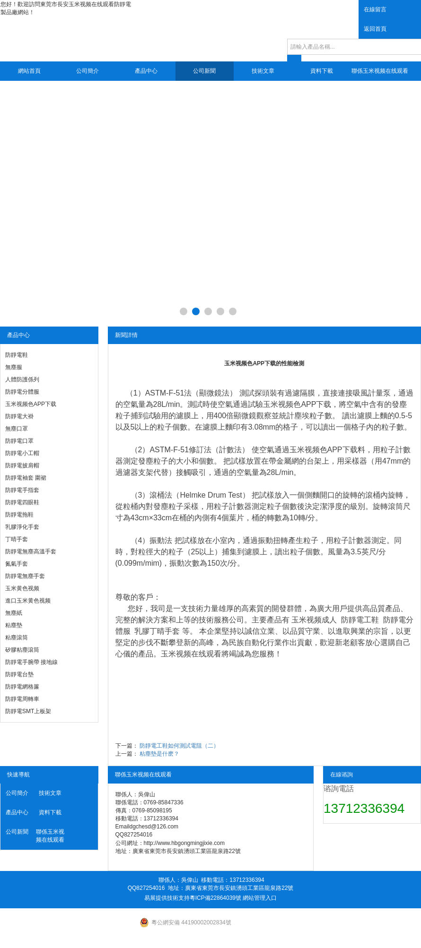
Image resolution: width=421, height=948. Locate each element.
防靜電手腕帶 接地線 (31, 662)
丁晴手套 (16, 539)
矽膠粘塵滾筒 (22, 649)
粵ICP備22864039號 (215, 898)
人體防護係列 (22, 379)
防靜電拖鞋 (19, 514)
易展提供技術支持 (167, 898)
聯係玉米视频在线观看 (379, 71)
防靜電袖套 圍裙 (25, 477)
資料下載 (321, 71)
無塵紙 (13, 613)
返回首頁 (375, 29)
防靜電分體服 (22, 391)
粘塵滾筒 (16, 637)
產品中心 (146, 71)
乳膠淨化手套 (22, 527)
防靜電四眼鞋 (22, 502)
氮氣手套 (16, 563)
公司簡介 (87, 71)
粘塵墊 (13, 625)
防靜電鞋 (16, 355)
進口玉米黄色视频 (28, 600)
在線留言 (375, 9)
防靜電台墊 (19, 674)
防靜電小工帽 (22, 453)
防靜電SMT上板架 (28, 711)
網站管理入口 (260, 898)
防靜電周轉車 (22, 699)
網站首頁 (29, 71)
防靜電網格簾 (22, 686)
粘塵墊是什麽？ (159, 753)
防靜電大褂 (19, 416)
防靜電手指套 (22, 490)
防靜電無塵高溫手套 (30, 551)
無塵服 (13, 367)
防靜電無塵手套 (25, 576)
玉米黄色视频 (22, 588)
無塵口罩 (16, 428)
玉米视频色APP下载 (30, 404)
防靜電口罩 (19, 441)
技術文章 (263, 71)
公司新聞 (204, 71)
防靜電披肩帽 (22, 465)
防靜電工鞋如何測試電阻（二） (179, 745)
